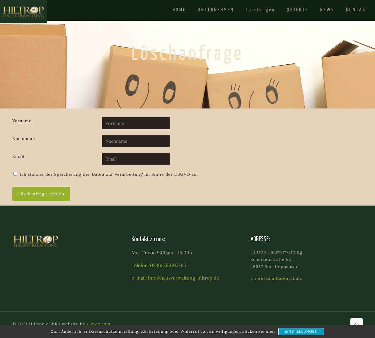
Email (18, 156)
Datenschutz (289, 278)
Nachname (23, 138)
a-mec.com (98, 324)
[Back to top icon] (356, 324)
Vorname (22, 120)
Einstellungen (301, 332)
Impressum (262, 278)
